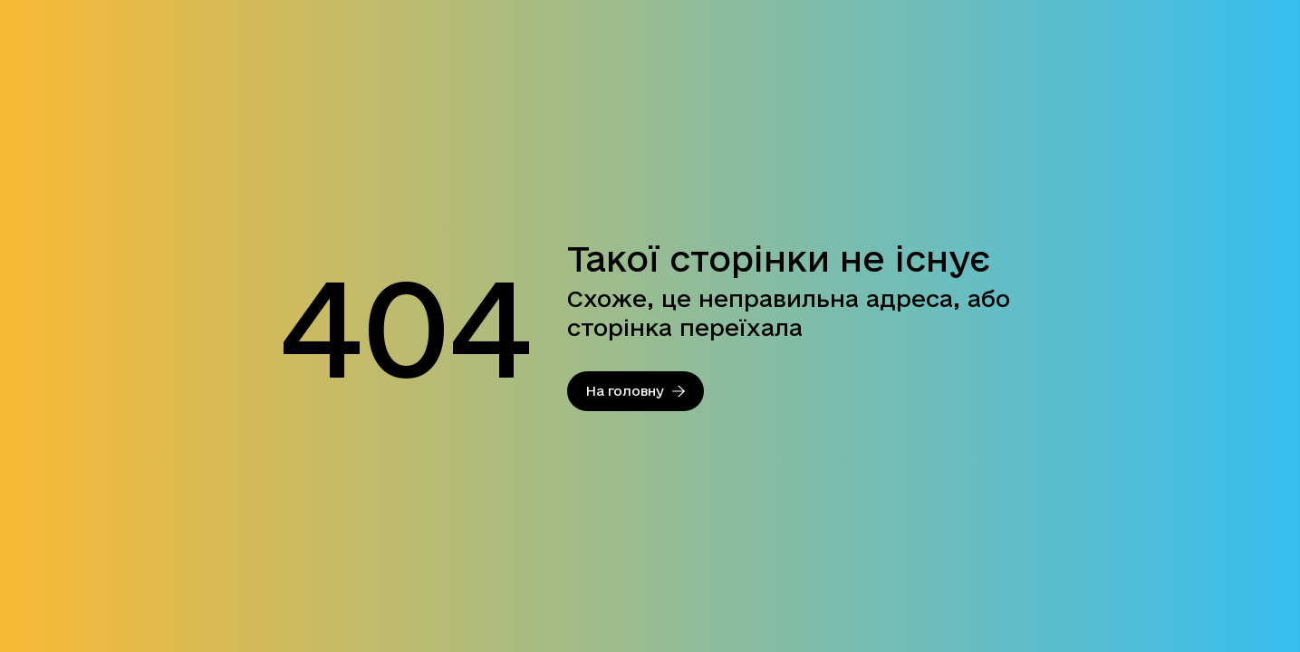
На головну (635, 390)
